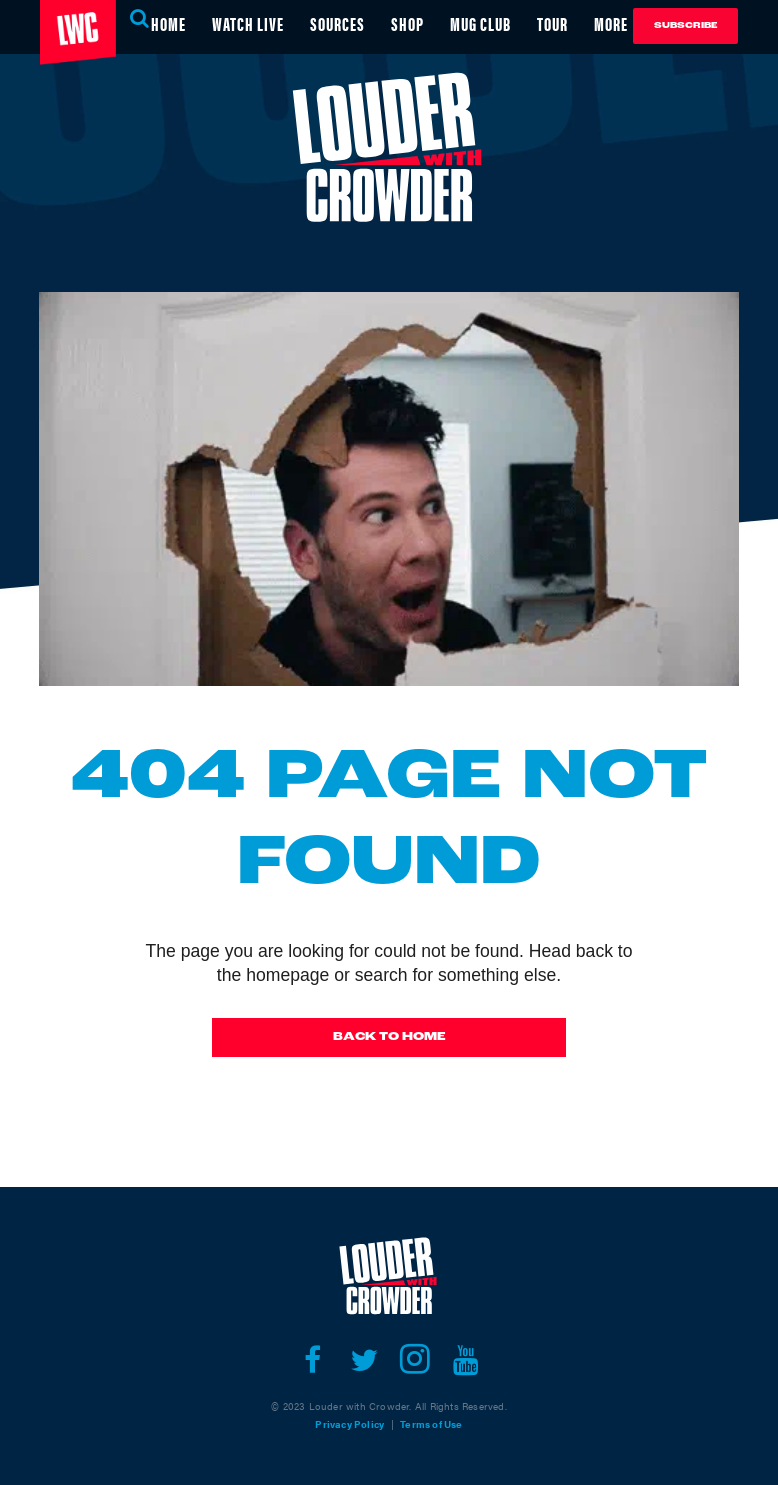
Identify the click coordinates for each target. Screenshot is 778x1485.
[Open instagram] (414, 1360)
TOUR (552, 23)
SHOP (407, 23)
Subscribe (685, 25)
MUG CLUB (480, 23)
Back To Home (389, 1037)
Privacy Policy (349, 1424)
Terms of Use (431, 1424)
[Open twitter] (363, 1360)
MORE (611, 23)
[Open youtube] (465, 1360)
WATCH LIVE (248, 23)
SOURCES (337, 23)
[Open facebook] (312, 1360)
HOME (168, 23)
